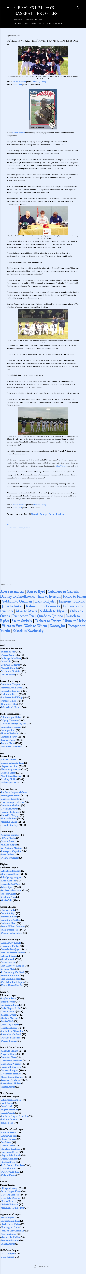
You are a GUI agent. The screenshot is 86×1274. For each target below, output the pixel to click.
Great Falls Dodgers (10, 1198)
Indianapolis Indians (11, 658)
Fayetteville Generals (11, 1067)
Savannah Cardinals (10, 1080)
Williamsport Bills (9, 782)
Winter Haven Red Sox (12, 985)
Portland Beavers (9, 736)
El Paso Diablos (8, 838)
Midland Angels (9, 844)
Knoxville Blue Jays (10, 815)
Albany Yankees (8, 759)
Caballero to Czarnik (63, 591)
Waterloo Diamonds (10, 1037)
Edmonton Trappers (11, 726)
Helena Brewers (8, 1201)
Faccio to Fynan (74, 596)
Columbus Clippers (10, 684)
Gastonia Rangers (9, 1070)
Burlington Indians (10, 1220)
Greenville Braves (9, 808)
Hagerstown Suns (9, 766)
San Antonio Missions (11, 848)
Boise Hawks (7, 1106)
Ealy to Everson (49, 596)
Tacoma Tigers (8, 740)
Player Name (28, 24)
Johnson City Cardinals (12, 1230)
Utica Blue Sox (8, 1168)
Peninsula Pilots (8, 923)
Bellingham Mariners (11, 1099)
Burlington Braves (10, 1005)
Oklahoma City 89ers (11, 671)
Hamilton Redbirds (10, 1148)
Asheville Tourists (9, 1050)
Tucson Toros (8, 743)
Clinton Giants (8, 1011)
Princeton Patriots (10, 1240)
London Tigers (8, 772)
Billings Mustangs (9, 1188)
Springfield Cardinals (11, 1034)
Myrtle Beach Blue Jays (12, 1076)
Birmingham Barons (10, 795)
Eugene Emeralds (9, 1109)
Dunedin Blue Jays (10, 949)
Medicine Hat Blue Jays (12, 1207)
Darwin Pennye (18, 132)
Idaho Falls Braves (9, 1204)
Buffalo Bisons (8, 651)
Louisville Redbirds (10, 664)
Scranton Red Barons (11, 687)
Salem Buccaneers (9, 929)
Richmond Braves (9, 694)
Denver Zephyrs (9, 655)
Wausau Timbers (9, 1041)
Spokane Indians (9, 1119)
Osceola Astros (8, 962)
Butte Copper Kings (11, 1191)
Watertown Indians (10, 1171)
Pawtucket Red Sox (10, 690)
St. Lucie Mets (8, 969)
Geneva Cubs (7, 1145)
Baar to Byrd (35, 591)
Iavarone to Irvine (72, 601)
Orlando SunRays (9, 825)
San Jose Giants (8, 893)
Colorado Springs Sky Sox (13, 723)
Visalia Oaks (6, 900)
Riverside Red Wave (10, 883)
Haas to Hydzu (45, 601)
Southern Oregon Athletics (14, 1116)
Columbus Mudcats (11, 805)
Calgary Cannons (9, 720)
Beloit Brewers (8, 1001)
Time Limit (17, 84)
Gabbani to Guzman (17, 601)
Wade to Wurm (35, 625)
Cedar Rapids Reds (10, 1008)
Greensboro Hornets (11, 1073)
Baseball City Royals (11, 942)
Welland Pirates (8, 1175)
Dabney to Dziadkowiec (17, 596)
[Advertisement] (43, 553)
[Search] (77, 7)
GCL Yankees (7, 1256)
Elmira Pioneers (8, 1139)
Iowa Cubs (6, 661)
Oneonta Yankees (9, 1158)
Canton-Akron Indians (12, 762)
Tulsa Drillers (7, 854)
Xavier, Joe (57, 625)
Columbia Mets (8, 1057)
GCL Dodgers (8, 1253)
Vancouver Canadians (11, 746)
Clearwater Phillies (10, 946)
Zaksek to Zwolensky (27, 630)
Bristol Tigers (7, 1217)
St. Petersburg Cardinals (12, 972)
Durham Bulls (8, 910)
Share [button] (9, 524)
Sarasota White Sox (10, 975)
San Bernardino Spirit (11, 890)
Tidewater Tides (9, 704)
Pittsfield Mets (8, 1162)
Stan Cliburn (61, 466)
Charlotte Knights (10, 798)
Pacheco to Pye (23, 615)
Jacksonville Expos (10, 812)
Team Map (56, 24)
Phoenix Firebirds (9, 733)
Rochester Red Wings (12, 697)
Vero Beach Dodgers (11, 978)
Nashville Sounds (9, 668)
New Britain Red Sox (11, 776)
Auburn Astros (8, 1132)
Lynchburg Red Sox (11, 919)
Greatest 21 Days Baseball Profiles (35, 10)
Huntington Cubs (10, 1227)
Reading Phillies (9, 779)
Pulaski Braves (8, 1243)
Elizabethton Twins (10, 1224)
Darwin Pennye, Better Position (48, 514)
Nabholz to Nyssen (53, 611)
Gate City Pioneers (10, 1194)
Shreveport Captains (11, 851)
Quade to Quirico (50, 615)
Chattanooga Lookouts (12, 802)
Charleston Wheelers (11, 1063)
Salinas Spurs (7, 887)
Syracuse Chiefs (8, 700)
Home (17, 24)
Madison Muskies (9, 1018)
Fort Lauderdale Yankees (13, 952)
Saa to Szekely (22, 620)
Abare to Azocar (12, 591)
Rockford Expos (9, 1027)
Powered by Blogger (43, 1266)
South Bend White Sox (12, 1031)
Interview (27, 528)
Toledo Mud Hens (10, 707)
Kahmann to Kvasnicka (43, 606)
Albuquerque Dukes (11, 717)
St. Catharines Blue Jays (12, 1165)
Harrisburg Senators (11, 769)
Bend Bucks (7, 1103)
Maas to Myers (26, 611)
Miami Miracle (8, 959)
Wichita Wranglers (10, 857)
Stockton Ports (8, 897)
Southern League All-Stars (14, 792)
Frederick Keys (8, 913)
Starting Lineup (39, 81)
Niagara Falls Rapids (11, 1155)
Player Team (43, 24)
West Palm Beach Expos (12, 982)
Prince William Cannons (13, 926)
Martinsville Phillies (10, 1237)
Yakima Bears (7, 1122)
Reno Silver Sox (8, 880)
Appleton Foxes (8, 998)
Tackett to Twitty (48, 620)
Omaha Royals (8, 674)
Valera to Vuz (12, 625)
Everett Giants (8, 1112)
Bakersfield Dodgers (11, 870)
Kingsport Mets (8, 1234)
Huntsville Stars (9, 818)
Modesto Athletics (10, 874)
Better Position (19, 81)
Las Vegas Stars (8, 730)
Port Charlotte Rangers (12, 965)
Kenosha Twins (8, 1014)
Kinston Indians (9, 916)
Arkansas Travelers (10, 834)
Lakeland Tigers (9, 955)
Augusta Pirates (9, 1054)
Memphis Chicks (9, 821)
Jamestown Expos (9, 1152)
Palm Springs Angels (11, 877)
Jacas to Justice (12, 606)
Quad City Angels (10, 1024)
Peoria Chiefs (7, 1021)
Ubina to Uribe (74, 620)
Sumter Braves (8, 1086)
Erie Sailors (6, 1142)
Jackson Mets (7, 841)
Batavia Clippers (9, 1135)
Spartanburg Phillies (11, 1083)
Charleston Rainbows (11, 1060)
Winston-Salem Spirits (11, 933)
